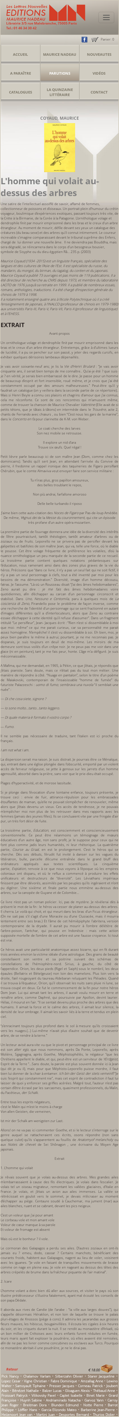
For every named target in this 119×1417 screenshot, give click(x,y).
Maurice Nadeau (59, 54)
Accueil (20, 54)
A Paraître (20, 73)
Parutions (59, 73)
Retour (12, 1369)
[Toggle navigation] (106, 17)
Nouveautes (99, 54)
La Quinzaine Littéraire (60, 92)
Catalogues (20, 92)
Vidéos (99, 73)
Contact (99, 92)
